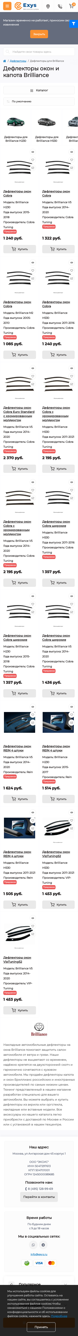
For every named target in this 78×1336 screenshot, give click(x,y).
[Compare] (33, 168)
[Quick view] (33, 152)
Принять (41, 1327)
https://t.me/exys (43, 1245)
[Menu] (7, 6)
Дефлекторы (18, 60)
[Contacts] (60, 6)
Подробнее (59, 1316)
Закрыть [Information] (39, 34)
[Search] (7, 52)
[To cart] (19, 249)
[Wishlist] (33, 160)
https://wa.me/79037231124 (33, 1245)
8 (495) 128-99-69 (40, 1189)
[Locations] (48, 6)
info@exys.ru (39, 1254)
